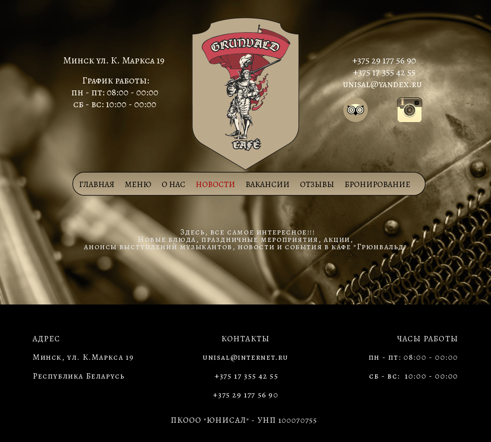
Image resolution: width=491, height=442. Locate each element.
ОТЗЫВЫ (317, 184)
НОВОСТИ (215, 184)
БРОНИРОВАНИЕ (377, 184)
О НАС (173, 184)
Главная (97, 184)
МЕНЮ (138, 184)
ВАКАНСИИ (268, 184)
